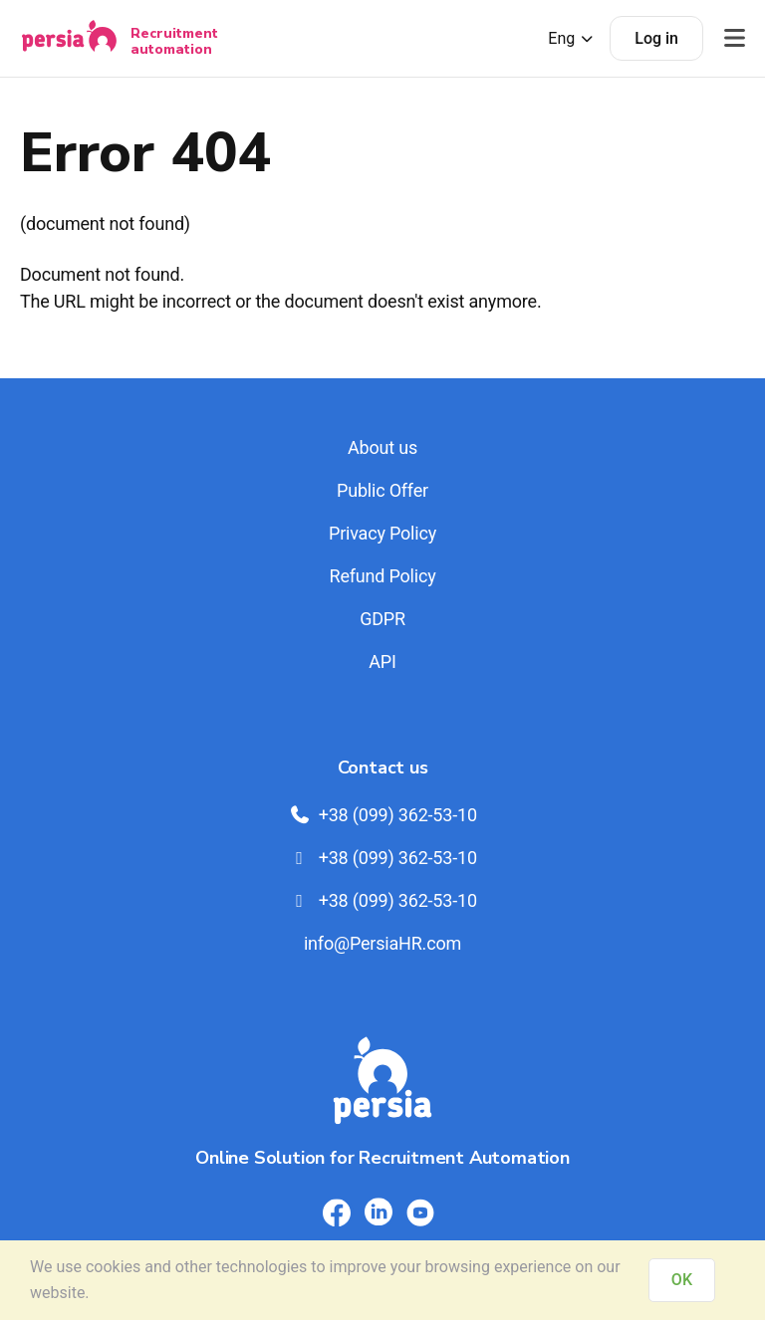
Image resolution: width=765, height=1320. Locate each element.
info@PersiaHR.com (382, 943)
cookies (113, 1266)
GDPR (382, 618)
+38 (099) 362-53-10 (382, 814)
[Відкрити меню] (734, 38)
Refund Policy (383, 575)
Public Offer (382, 490)
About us (382, 447)
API (382, 661)
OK (681, 1279)
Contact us (383, 767)
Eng (571, 38)
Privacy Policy (382, 533)
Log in (656, 38)
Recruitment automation (174, 41)
